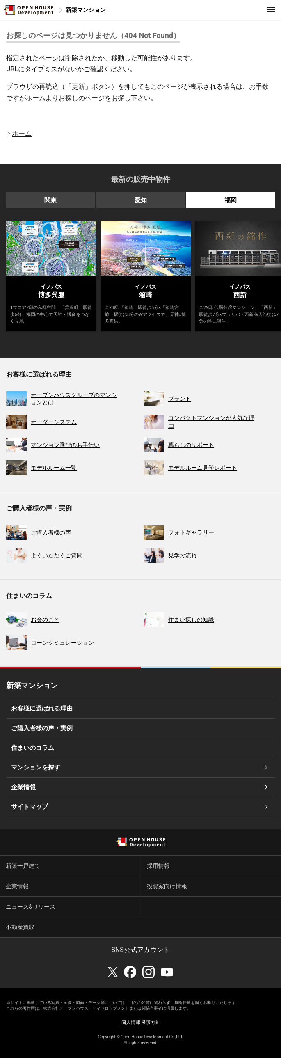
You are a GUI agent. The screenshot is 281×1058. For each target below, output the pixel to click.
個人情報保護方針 (140, 1022)
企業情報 (23, 787)
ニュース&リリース (30, 906)
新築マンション (86, 10)
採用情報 (158, 865)
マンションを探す (35, 767)
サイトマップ (29, 806)
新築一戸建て (23, 865)
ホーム (22, 134)
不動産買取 (20, 927)
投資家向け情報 (167, 886)
